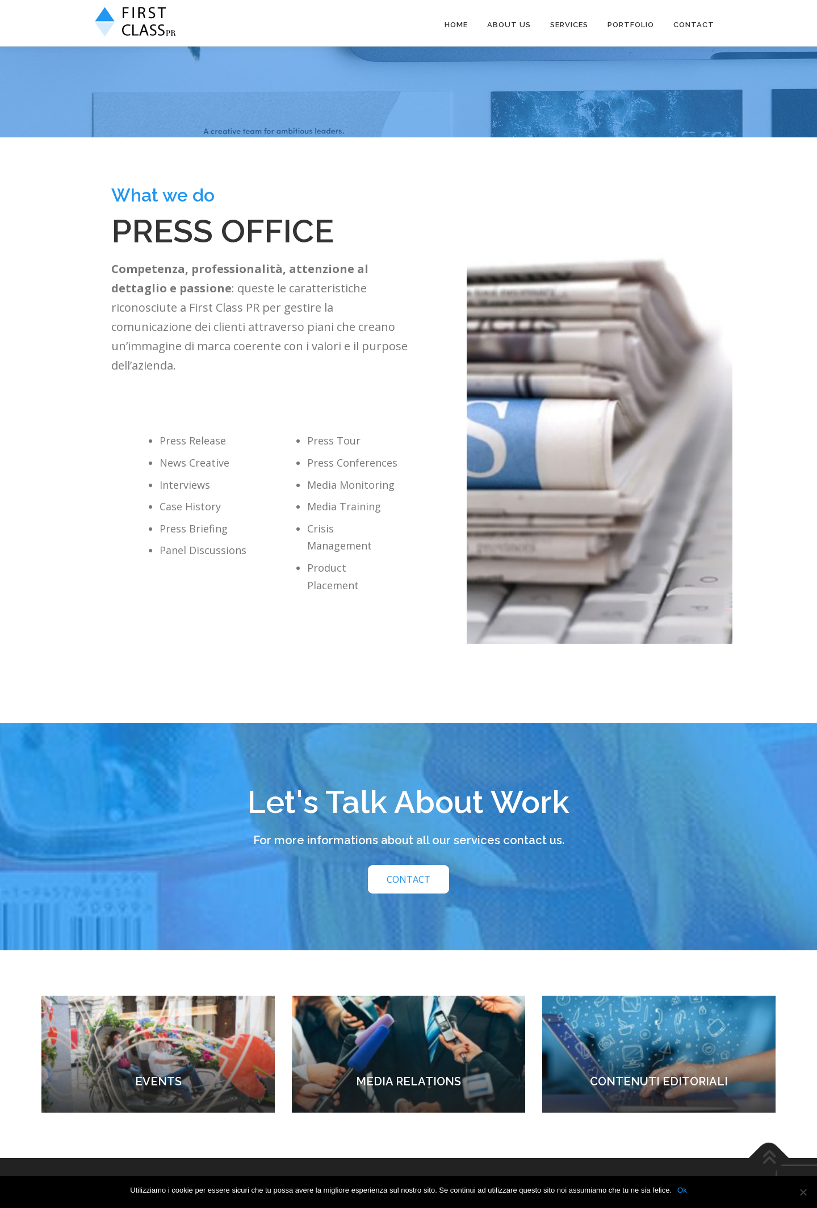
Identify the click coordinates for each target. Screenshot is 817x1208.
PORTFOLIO (630, 24)
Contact (693, 24)
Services (569, 24)
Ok (682, 1190)
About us (509, 24)
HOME (456, 24)
